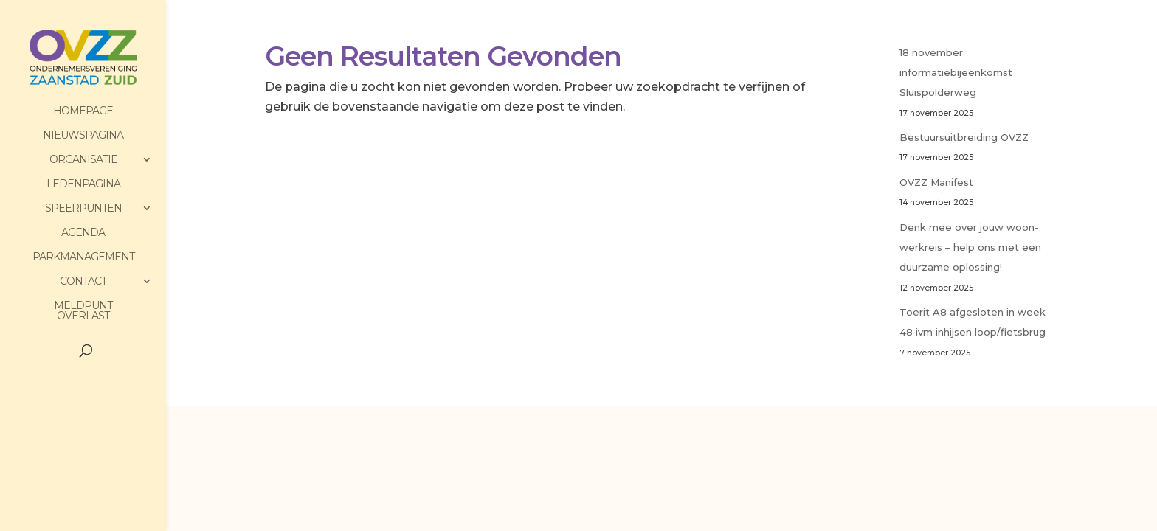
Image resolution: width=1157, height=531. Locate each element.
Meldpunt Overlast (83, 311)
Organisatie (83, 160)
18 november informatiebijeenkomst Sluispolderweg (955, 72)
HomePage (83, 111)
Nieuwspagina (83, 136)
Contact (83, 282)
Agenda (83, 233)
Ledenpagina (83, 184)
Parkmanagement (83, 257)
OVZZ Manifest (936, 182)
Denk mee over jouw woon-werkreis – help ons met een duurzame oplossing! (970, 247)
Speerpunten (83, 209)
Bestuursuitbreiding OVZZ (964, 137)
